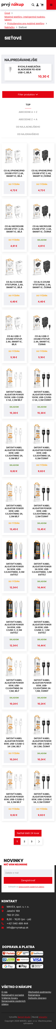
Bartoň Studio (24, 1017)
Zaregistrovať (28, 880)
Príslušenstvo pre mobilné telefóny (25, 23)
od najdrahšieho (28, 134)
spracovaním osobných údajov (31, 887)
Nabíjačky (9, 27)
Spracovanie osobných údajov (13, 1002)
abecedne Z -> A (28, 119)
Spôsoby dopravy (37, 998)
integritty (43, 1017)
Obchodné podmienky (39, 992)
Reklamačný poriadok (12, 995)
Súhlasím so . (26, 887)
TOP (28, 104)
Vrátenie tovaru (9, 998)
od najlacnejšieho (28, 126)
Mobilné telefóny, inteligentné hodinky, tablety (24, 18)
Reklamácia (34, 995)
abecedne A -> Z (28, 112)
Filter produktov (28, 94)
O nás (4, 992)
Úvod (7, 13)
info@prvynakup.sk (17, 927)
